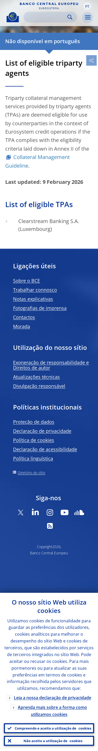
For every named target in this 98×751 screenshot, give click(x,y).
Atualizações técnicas (36, 377)
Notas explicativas (33, 299)
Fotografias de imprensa (40, 308)
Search (70, 17)
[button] (87, 6)
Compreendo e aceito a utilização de (53, 728)
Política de (33, 440)
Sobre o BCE (26, 280)
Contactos (24, 317)
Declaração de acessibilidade (45, 449)
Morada (21, 326)
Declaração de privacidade (42, 431)
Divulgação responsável (39, 386)
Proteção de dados (33, 422)
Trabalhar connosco (35, 290)
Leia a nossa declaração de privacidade (52, 698)
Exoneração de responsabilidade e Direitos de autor (51, 365)
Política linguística (33, 458)
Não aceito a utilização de (53, 740)
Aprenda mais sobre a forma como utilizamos (52, 710)
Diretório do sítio (31, 472)
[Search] (46, 17)
